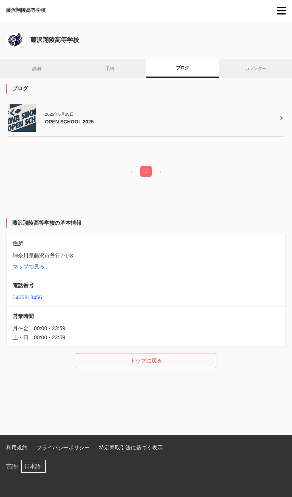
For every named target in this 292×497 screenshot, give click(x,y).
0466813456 (27, 297)
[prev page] (131, 172)
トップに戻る (146, 361)
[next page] (160, 172)
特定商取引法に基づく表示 (131, 447)
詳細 (36, 68)
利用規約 (16, 447)
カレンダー (256, 68)
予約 (109, 68)
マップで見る (28, 267)
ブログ (182, 67)
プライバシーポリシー (63, 447)
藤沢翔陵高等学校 (26, 10)
